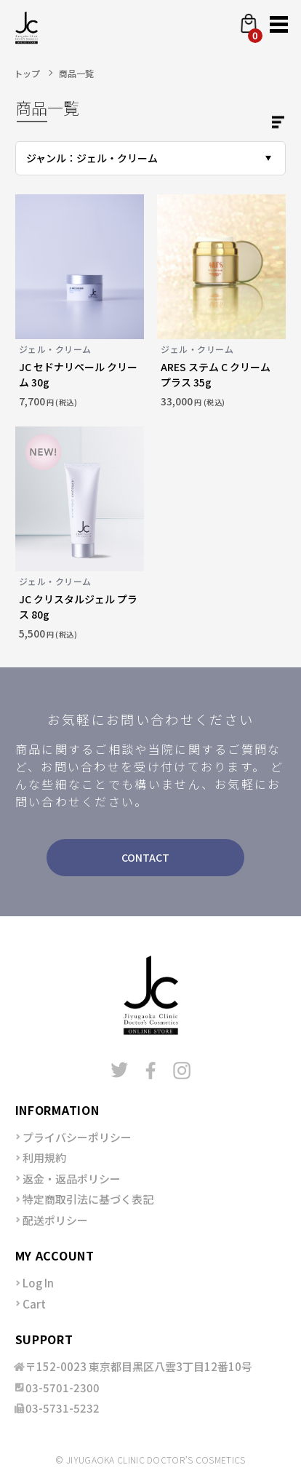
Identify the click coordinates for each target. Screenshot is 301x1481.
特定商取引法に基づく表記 (88, 1199)
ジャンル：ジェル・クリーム (92, 158)
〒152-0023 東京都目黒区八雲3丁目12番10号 (138, 1366)
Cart (34, 1303)
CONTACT (145, 857)
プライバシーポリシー (77, 1137)
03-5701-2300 (62, 1387)
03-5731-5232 (62, 1408)
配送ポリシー (55, 1220)
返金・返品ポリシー (72, 1178)
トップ (27, 73)
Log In (38, 1282)
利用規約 (44, 1157)
